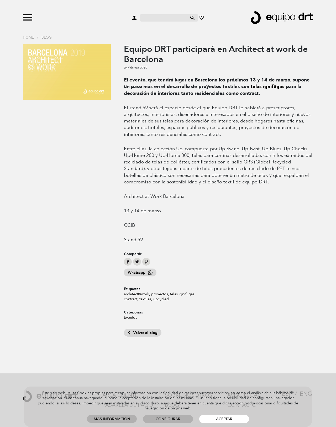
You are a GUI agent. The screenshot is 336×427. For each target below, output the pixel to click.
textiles (145, 299)
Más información (112, 418)
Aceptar (224, 418)
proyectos (159, 294)
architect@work (136, 294)
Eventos (130, 317)
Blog (46, 37)
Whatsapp (140, 272)
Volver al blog (143, 332)
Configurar (168, 418)
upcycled (161, 299)
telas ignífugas (268, 86)
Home (28, 37)
